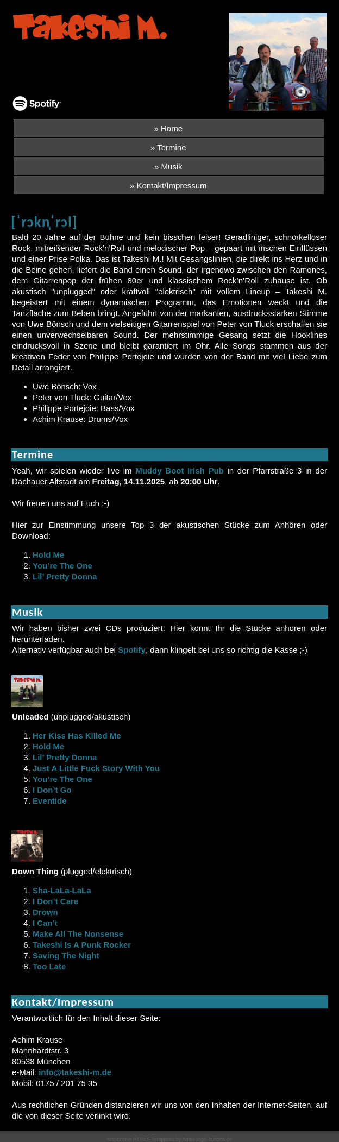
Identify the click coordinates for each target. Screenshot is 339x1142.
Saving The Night (66, 955)
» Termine (168, 147)
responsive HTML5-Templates (140, 1139)
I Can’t (45, 923)
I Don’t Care (55, 901)
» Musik (168, 166)
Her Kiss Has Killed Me (77, 735)
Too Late (49, 966)
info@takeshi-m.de (75, 1072)
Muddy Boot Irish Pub (179, 470)
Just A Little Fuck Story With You (96, 768)
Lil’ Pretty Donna (65, 576)
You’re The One (62, 565)
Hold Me (48, 554)
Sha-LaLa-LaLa (62, 890)
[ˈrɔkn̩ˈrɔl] (44, 222)
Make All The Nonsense (78, 933)
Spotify (132, 649)
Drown (45, 912)
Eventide (50, 800)
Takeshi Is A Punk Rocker (82, 944)
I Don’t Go (52, 789)
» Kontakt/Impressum (168, 185)
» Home (168, 128)
